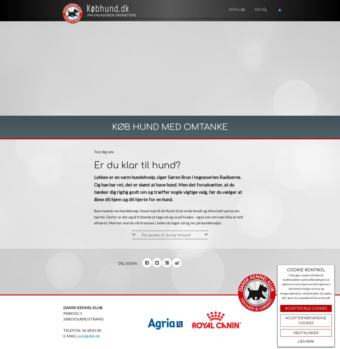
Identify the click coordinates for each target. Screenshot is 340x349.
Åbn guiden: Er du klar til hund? (166, 235)
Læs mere (306, 341)
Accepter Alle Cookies (306, 308)
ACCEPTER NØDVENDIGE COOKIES (306, 320)
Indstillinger (306, 333)
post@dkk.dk (89, 336)
